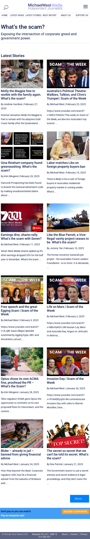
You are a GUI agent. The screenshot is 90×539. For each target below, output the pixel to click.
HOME (5, 15)
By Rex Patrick (54, 464)
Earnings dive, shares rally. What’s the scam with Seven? (21, 236)
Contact (74, 534)
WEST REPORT (49, 15)
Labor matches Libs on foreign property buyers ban (66, 164)
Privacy (83, 534)
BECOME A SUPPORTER (75, 511)
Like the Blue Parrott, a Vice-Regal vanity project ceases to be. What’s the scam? (68, 238)
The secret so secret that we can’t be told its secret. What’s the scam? (67, 454)
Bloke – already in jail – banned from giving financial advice (21, 454)
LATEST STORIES (33, 15)
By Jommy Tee (55, 248)
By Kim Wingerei (9, 176)
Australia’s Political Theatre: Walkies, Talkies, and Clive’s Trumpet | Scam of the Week (67, 94)
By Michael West (55, 104)
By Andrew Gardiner (12, 104)
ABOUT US (66, 15)
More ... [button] (80, 498)
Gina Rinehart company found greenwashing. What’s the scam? (21, 166)
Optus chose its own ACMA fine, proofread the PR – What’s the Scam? (20, 382)
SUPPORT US (82, 15)
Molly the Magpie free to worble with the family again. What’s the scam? (21, 94)
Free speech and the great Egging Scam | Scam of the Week (19, 310)
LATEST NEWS (17, 15)
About (65, 534)
